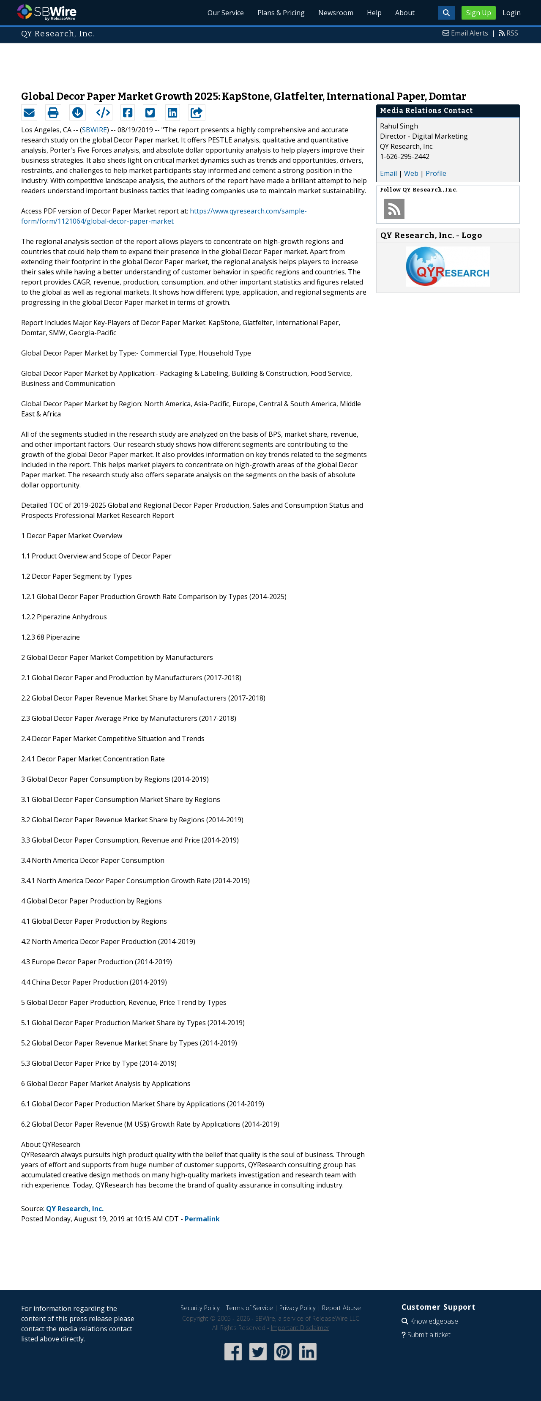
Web (411, 173)
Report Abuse (341, 1308)
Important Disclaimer (300, 1328)
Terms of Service (249, 1308)
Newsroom (335, 12)
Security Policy (200, 1308)
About (405, 12)
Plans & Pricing (281, 12)
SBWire (47, 12)
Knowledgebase (434, 1321)
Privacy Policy (297, 1308)
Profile (436, 173)
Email (388, 173)
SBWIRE (94, 129)
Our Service (226, 12)
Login (512, 12)
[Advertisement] (270, 63)
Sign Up (478, 12)
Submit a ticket (429, 1334)
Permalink (202, 1218)
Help (374, 12)
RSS (512, 33)
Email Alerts (469, 33)
